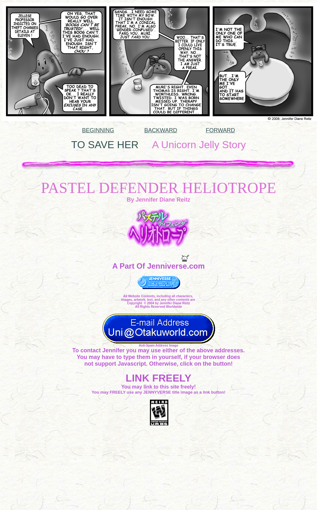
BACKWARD (160, 130)
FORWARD (220, 130)
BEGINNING (98, 130)
